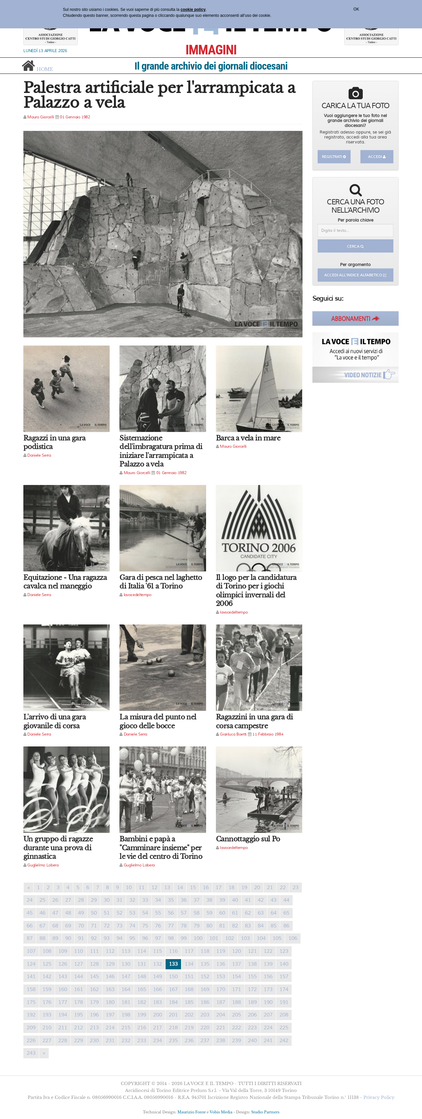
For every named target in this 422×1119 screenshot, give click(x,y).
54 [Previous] (145, 913)
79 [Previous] (196, 925)
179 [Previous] (94, 1002)
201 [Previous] (173, 1015)
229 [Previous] (78, 1040)
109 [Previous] (62, 951)
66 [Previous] (30, 925)
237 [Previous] (204, 1040)
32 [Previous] (132, 900)
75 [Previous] (145, 925)
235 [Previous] (173, 1040)
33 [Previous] (145, 900)
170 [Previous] (220, 989)
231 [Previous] (110, 1040)
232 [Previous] (125, 1040)
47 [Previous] (55, 913)
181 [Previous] (125, 1002)
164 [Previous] (125, 989)
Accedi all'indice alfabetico (355, 275)
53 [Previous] (132, 913)
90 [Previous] (68, 938)
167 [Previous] (173, 989)
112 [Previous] (110, 951)
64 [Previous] (274, 913)
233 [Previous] (141, 1040)
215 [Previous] (125, 1027)
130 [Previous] (125, 964)
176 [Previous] (46, 1002)
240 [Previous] (252, 1040)
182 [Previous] (141, 1002)
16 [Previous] (206, 887)
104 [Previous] (261, 938)
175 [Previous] (31, 1002)
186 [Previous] (204, 1002)
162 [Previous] (94, 989)
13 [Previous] (167, 887)
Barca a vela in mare (248, 438)
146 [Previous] (110, 976)
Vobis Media (221, 1112)
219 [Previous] (189, 1027)
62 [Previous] (248, 913)
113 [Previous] (125, 951)
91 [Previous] (81, 938)
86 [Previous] (286, 925)
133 (175, 963)
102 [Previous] (229, 938)
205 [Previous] (236, 1015)
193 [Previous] (46, 1015)
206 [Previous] (252, 1015)
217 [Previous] (157, 1027)
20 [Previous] (257, 887)
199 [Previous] (141, 1015)
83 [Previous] (248, 925)
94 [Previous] (119, 938)
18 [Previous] (231, 887)
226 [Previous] (31, 1040)
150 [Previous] (173, 976)
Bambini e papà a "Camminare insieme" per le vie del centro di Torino (160, 848)
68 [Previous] (55, 925)
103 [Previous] (245, 938)
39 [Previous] (222, 900)
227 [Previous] (46, 1040)
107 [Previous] (31, 951)
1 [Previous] (38, 887)
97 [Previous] (158, 938)
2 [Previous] (48, 887)
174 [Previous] (283, 989)
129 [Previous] (110, 964)
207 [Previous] (268, 1015)
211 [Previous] (62, 1027)
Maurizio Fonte (191, 1112)
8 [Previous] (107, 887)
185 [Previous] (189, 1002)
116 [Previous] (173, 951)
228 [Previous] (62, 1040)
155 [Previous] (252, 976)
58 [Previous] (196, 913)
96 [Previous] (145, 938)
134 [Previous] (189, 964)
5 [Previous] (77, 887)
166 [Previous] (157, 989)
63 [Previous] (261, 913)
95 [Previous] (132, 938)
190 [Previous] (268, 1002)
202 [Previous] (189, 1015)
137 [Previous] (236, 964)
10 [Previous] (129, 887)
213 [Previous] (94, 1027)
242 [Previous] (283, 1040)
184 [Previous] (173, 1002)
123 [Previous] (283, 951)
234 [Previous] (157, 1040)
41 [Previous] (248, 900)
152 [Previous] (204, 976)
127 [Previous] (78, 964)
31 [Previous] (119, 900)
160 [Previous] (62, 989)
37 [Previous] (196, 900)
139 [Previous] (268, 964)
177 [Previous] (62, 1002)
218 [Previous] (173, 1027)
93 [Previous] (107, 938)
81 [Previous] (222, 925)
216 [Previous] (141, 1027)
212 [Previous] (78, 1027)
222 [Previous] (236, 1027)
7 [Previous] (97, 887)
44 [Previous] (286, 900)
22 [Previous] (283, 887)
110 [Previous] (78, 951)
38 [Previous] (209, 900)
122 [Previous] (268, 951)
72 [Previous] (107, 925)
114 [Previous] (141, 951)
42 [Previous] (261, 900)
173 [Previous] (268, 989)
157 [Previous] (283, 976)
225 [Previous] (283, 1027)
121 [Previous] (252, 951)
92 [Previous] (94, 938)
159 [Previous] (46, 989)
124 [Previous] (31, 964)
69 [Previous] (68, 925)
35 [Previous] (171, 900)
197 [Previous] (110, 1015)
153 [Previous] (220, 976)
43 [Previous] (274, 900)
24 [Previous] (30, 900)
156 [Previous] (268, 976)
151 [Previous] (189, 976)
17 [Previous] (219, 887)
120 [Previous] (236, 951)
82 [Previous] (235, 925)
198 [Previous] (125, 1015)
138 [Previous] (252, 964)
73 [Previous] (119, 925)
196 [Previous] (94, 1015)
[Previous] (28, 888)
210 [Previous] (46, 1027)
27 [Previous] (68, 900)
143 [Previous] (62, 976)
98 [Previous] (171, 938)
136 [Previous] (220, 964)
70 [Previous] (81, 925)
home (45, 68)
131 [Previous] (141, 964)
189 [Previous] (252, 1002)
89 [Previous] (55, 938)
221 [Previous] (220, 1027)
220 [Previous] (204, 1027)
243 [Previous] (31, 1053)
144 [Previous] (78, 976)
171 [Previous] (236, 989)
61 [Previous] (235, 913)
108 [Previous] (46, 951)
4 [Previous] (67, 887)
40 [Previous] (235, 900)
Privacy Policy (378, 1097)
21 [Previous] (270, 887)
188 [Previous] (236, 1002)
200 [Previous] (157, 1015)
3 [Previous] (58, 887)
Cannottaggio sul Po (248, 839)
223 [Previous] (252, 1027)
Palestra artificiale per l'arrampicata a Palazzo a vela (159, 95)
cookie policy (193, 9)
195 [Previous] (78, 1015)
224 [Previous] (268, 1027)
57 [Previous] (184, 913)
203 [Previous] (204, 1015)
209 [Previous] (31, 1027)
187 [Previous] (220, 1002)
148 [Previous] (141, 976)
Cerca (355, 246)
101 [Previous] (213, 938)
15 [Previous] (193, 887)
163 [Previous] (110, 989)
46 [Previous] (42, 913)
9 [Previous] (117, 887)
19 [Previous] (244, 887)
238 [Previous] (220, 1040)
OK (356, 9)
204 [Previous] (220, 1015)
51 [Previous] (107, 913)
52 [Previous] (119, 913)
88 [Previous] (42, 938)
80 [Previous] (209, 925)
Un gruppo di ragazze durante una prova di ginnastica (57, 848)
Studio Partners (265, 1112)
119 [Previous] (220, 951)
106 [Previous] (292, 938)
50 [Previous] (94, 913)
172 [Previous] (252, 989)
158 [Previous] (31, 989)
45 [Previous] (30, 913)
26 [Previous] (55, 900)
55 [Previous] (158, 913)
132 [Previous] (157, 964)
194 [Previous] (62, 1015)
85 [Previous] (274, 925)
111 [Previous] (94, 951)
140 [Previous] (283, 964)
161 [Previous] (78, 989)
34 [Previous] (158, 900)
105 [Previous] (277, 938)
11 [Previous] (142, 887)
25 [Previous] (42, 900)
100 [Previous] (198, 938)
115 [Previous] (157, 951)
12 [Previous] (154, 887)
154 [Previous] (236, 976)
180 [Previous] (110, 1002)
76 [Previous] (158, 925)
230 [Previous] (94, 1040)
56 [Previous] (171, 913)
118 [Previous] (204, 951)
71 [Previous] (94, 925)
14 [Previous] (180, 887)
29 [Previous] (94, 900)
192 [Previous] (31, 1015)
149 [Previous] (157, 976)
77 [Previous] (171, 925)
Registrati (334, 156)
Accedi (377, 156)
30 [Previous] (107, 900)
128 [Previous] (94, 964)
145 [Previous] (94, 976)
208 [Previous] (283, 1015)
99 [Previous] (184, 938)
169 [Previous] (204, 989)
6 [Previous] (87, 887)
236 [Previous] (189, 1040)
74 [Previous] (132, 925)
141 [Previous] (31, 976)
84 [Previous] (261, 925)
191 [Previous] (283, 1002)
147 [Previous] (125, 976)
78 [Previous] (184, 925)
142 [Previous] (46, 976)
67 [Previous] (42, 925)
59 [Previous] (209, 913)
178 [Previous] (78, 1002)
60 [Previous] (222, 913)
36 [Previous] (184, 900)
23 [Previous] (296, 887)
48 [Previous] (68, 913)
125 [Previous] (46, 964)
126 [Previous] (62, 964)
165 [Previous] (141, 989)
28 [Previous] (81, 900)
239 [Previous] (236, 1040)
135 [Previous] (204, 964)
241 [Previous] (268, 1040)
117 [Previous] (189, 951)
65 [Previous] (286, 913)
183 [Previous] (157, 1002)
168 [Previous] (189, 989)
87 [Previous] (30, 938)
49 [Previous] (81, 913)
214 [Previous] (110, 1027)
